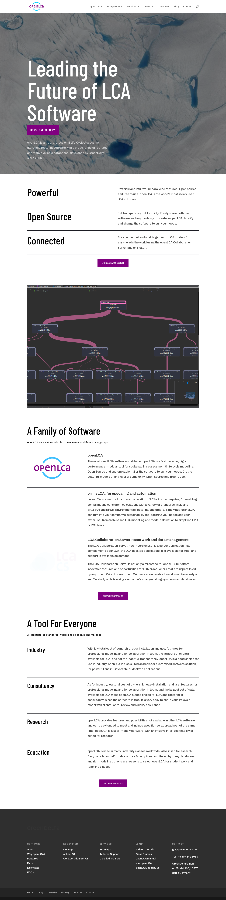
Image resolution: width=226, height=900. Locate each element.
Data (30, 863)
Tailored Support (110, 854)
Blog (176, 6)
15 (126, 401)
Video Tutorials (145, 849)
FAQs (30, 872)
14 (123, 401)
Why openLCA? (36, 854)
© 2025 (90, 892)
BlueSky (65, 892)
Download (164, 6)
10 (113, 401)
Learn (147, 6)
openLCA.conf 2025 (148, 867)
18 (134, 401)
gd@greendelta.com (184, 849)
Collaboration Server (75, 858)
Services (132, 6)
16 (129, 401)
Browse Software (113, 596)
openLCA (95, 6)
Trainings (105, 849)
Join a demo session (113, 263)
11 (115, 401)
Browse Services (113, 783)
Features (32, 858)
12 (118, 401)
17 (131, 401)
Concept (68, 849)
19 (137, 401)
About (30, 849)
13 (121, 401)
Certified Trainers (110, 858)
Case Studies (144, 854)
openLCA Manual (146, 858)
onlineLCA (69, 854)
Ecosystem (113, 6)
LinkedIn (52, 892)
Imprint (78, 892)
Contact (188, 6)
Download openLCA (43, 130)
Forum (30, 892)
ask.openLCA (144, 863)
